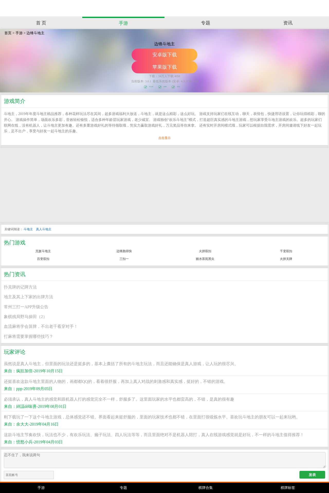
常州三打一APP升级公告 (26, 307)
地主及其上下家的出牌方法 (28, 297)
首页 (8, 33)
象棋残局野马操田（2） (25, 316)
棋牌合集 (205, 488)
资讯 (288, 22)
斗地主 (28, 229)
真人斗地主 (43, 229)
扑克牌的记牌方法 (20, 287)
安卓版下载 (164, 54)
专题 (205, 22)
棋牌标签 (288, 488)
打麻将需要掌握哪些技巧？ (28, 336)
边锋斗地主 (35, 33)
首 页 (41, 22)
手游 (123, 23)
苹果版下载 (164, 67)
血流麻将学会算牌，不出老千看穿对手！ (41, 326)
